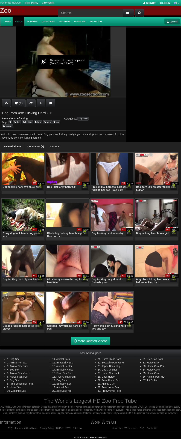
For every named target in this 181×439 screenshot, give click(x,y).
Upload (172, 21)
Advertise (117, 428)
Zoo (12, 10)
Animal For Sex (18, 362)
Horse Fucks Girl (19, 376)
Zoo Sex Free (63, 390)
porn (47, 122)
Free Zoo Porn (155, 359)
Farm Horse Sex (111, 380)
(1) (19, 103)
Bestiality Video (64, 369)
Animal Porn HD (156, 376)
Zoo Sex (14, 369)
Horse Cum (153, 373)
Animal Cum (108, 383)
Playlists (32, 21)
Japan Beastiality (111, 366)
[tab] (12, 146)
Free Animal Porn (65, 376)
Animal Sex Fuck (19, 366)
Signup (149, 3)
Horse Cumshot (110, 373)
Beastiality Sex (64, 362)
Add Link (77, 428)
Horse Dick (153, 362)
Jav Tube (48, 3)
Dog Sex (14, 359)
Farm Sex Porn (64, 373)
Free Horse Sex (110, 387)
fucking (27, 122)
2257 (68, 428)
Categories (48, 21)
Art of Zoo (96, 21)
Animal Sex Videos (20, 373)
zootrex (7, 126)
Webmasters (130, 428)
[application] (63, 61)
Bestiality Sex (63, 383)
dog (17, 122)
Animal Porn (63, 359)
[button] (176, 3)
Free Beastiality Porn (21, 383)
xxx (56, 122)
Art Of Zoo (152, 380)
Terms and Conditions (26, 428)
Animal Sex (62, 387)
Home (8, 21)
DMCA (59, 428)
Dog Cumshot (109, 369)
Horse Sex (79, 21)
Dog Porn (31, 3)
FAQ (10, 428)
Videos (19, 21)
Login (164, 3)
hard (38, 122)
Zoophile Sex (18, 390)
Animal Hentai (64, 366)
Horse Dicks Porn (111, 359)
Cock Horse (108, 376)
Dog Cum (61, 380)
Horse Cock (153, 369)
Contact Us (152, 428)
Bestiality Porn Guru (113, 362)
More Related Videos (90, 341)
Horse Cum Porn (156, 366)
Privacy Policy (46, 428)
